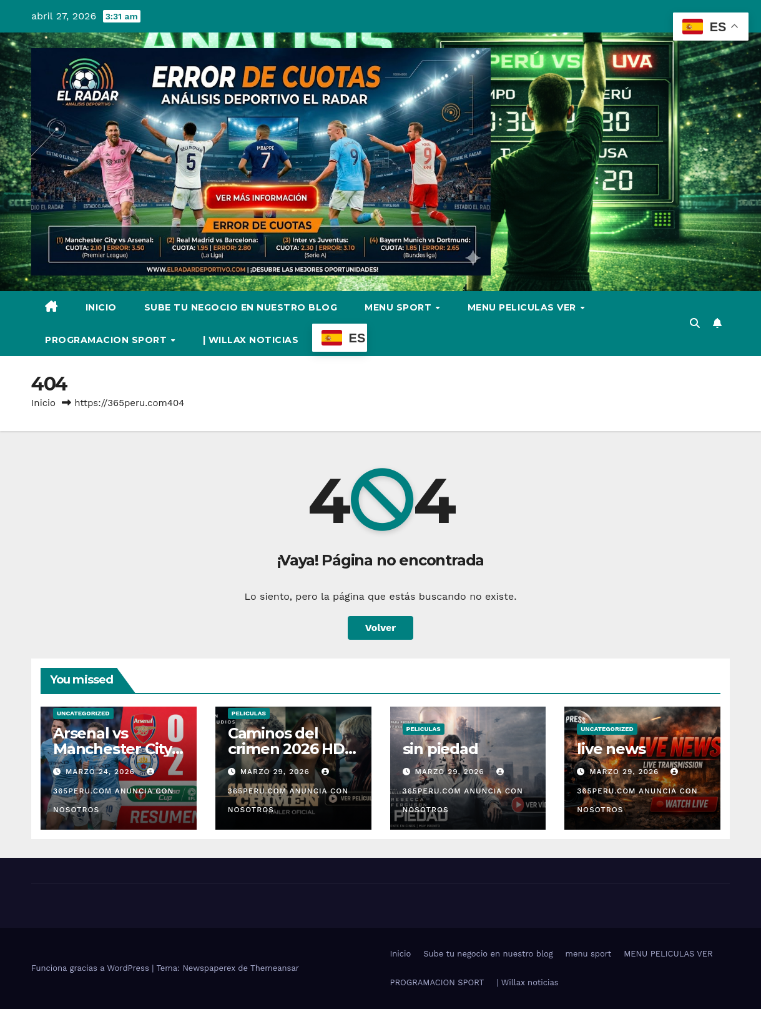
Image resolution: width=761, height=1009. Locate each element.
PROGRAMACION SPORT (107, 339)
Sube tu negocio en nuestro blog (241, 307)
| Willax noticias (251, 339)
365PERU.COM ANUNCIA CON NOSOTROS (113, 791)
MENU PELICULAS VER (523, 307)
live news (611, 749)
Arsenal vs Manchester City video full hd (112, 748)
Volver (380, 628)
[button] (695, 323)
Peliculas (249, 713)
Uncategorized (83, 713)
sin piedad (440, 749)
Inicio (101, 307)
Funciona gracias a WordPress (91, 968)
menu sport (400, 307)
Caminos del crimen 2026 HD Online (286, 748)
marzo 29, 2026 (276, 771)
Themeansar (274, 968)
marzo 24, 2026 (102, 771)
